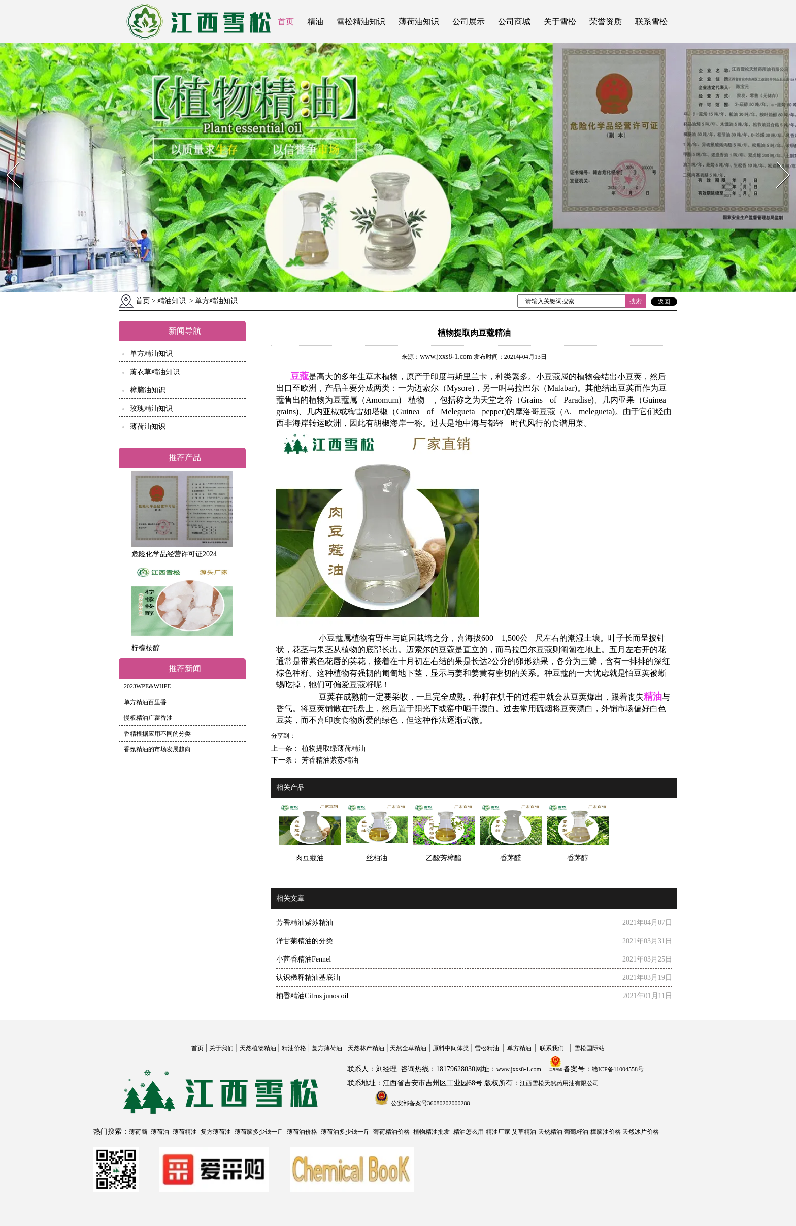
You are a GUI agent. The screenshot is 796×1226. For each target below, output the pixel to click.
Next (777, 159)
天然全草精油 (408, 1048)
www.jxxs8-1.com (446, 356)
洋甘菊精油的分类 (304, 941)
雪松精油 (487, 1048)
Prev (6, 159)
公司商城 (514, 21)
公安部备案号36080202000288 (429, 1103)
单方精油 (519, 1048)
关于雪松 (560, 21)
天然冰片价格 (640, 1131)
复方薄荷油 (327, 1048)
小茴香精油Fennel (303, 959)
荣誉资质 (605, 21)
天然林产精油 (366, 1048)
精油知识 (171, 301)
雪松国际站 (589, 1048)
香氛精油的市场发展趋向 (157, 749)
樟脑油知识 (147, 390)
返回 (664, 301)
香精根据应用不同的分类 (157, 733)
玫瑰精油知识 (151, 408)
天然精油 (550, 1131)
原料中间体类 (451, 1048)
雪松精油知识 (361, 21)
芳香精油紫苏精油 (329, 760)
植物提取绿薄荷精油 (333, 748)
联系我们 (552, 1048)
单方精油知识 (151, 353)
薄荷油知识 (419, 21)
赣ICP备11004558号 (618, 1069)
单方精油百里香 (145, 702)
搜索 (635, 301)
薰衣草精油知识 (155, 372)
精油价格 (294, 1048)
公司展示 (468, 21)
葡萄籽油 (576, 1131)
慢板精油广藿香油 (148, 717)
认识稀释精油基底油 (308, 977)
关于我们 (221, 1048)
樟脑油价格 (605, 1131)
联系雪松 (651, 21)
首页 (286, 21)
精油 (315, 21)
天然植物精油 (258, 1048)
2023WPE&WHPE (147, 686)
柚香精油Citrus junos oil (312, 996)
